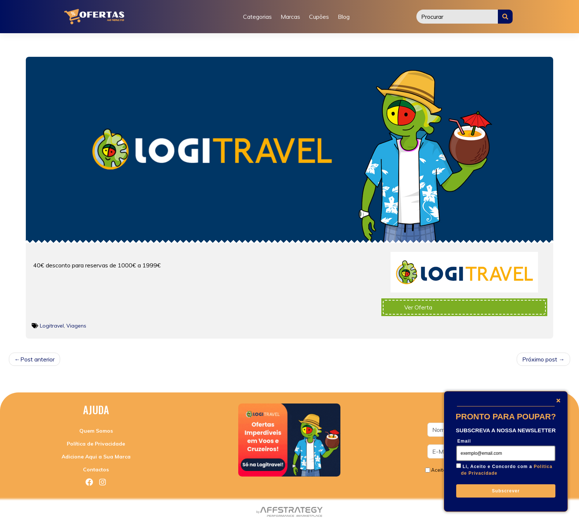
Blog (344, 16)
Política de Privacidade (96, 443)
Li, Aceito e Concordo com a (506, 470)
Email (464, 441)
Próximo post (539, 359)
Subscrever (506, 490)
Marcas (290, 16)
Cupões (319, 16)
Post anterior (37, 359)
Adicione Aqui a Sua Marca (96, 456)
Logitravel (52, 325)
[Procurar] (457, 17)
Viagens (76, 325)
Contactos (96, 469)
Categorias (257, 16)
